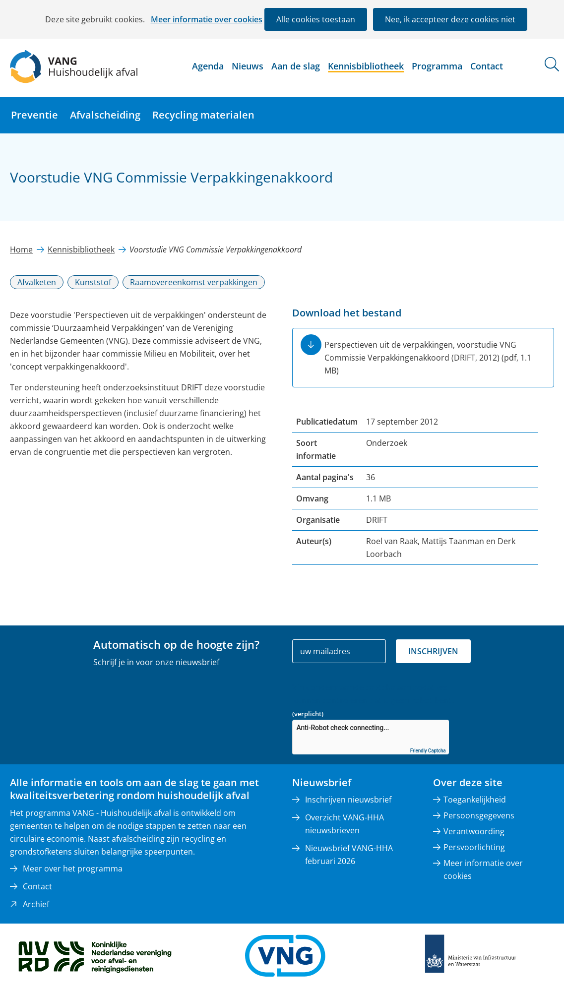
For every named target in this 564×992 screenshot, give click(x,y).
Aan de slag (295, 66)
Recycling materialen (203, 115)
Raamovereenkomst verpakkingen (193, 282)
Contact (486, 66)
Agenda (208, 66)
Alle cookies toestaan (315, 19)
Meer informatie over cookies (206, 19)
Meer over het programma (73, 868)
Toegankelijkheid (474, 799)
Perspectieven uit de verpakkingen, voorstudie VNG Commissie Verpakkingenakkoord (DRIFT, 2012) (427, 357)
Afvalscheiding (105, 115)
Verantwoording (473, 831)
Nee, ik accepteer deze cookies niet (450, 19)
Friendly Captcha (428, 750)
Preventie (34, 115)
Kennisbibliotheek (366, 66)
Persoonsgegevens (478, 815)
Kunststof (93, 282)
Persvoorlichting (474, 847)
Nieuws (247, 66)
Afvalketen (36, 282)
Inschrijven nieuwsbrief (348, 799)
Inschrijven (433, 651)
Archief (36, 904)
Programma (437, 66)
